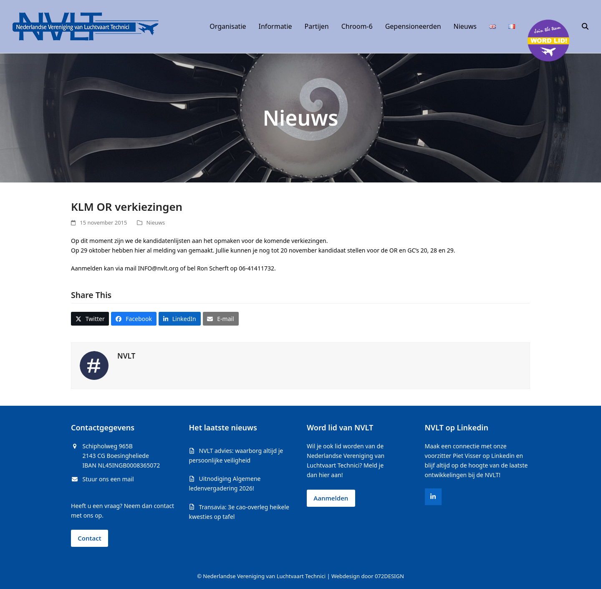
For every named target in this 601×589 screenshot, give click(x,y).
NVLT (126, 356)
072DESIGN (389, 576)
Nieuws (155, 222)
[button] (585, 26)
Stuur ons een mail (108, 479)
